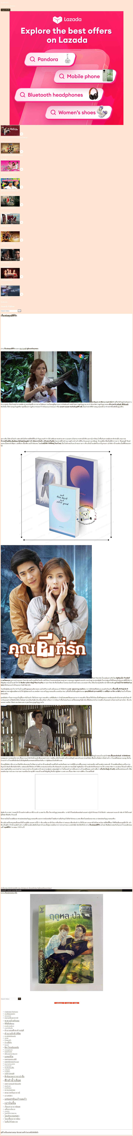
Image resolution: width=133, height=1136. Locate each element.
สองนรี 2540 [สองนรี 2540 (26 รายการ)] (7, 1086)
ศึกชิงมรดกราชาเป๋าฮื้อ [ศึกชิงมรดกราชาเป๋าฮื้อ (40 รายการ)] (14, 1076)
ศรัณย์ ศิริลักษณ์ (122, 404)
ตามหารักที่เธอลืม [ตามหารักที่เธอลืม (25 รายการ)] (9, 1028)
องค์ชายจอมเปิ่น (6, 141)
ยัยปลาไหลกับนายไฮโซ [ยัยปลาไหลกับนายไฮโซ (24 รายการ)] (10, 1064)
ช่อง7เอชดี (22, 348)
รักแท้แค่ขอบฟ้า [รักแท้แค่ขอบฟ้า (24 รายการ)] (8, 1065)
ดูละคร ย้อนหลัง (29, 888)
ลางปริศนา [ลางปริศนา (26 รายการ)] (7, 1071)
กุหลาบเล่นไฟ (5, 284)
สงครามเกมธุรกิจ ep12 (8, 208)
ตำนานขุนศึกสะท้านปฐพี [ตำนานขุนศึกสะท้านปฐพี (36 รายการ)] (14, 1030)
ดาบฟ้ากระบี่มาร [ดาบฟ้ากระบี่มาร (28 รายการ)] (9, 1026)
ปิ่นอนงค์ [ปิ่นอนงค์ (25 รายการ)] (7, 1044)
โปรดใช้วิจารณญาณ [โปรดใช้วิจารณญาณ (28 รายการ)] (10, 1113)
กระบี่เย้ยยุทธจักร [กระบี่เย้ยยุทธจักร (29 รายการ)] (10, 1014)
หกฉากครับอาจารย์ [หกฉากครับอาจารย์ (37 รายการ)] (12, 1093)
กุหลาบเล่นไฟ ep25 (7, 280)
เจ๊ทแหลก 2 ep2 (6, 226)
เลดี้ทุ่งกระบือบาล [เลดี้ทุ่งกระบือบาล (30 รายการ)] (10, 1109)
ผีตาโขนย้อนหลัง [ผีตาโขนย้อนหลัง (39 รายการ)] (12, 1047)
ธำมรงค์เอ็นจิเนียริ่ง (31, 1132)
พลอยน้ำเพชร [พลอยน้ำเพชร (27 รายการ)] (8, 1051)
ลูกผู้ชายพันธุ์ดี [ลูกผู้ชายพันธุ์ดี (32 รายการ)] (9, 1074)
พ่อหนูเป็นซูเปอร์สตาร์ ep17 (9, 173)
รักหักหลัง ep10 (6, 298)
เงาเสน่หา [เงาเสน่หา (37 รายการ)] (9, 1096)
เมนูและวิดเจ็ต (6, 10)
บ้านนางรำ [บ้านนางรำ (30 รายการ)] (8, 1040)
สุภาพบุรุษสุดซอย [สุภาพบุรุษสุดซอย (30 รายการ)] (10, 1090)
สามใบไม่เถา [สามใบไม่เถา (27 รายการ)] (8, 1088)
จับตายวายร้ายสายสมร (8, 195)
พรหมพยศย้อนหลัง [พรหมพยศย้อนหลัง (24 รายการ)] (9, 1049)
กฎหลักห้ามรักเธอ (7, 248)
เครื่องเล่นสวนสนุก (10, 1132)
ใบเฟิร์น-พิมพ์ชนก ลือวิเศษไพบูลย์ (17, 441)
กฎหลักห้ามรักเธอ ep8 (8, 243)
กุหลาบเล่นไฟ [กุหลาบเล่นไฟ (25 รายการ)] (8, 1015)
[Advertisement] (66, 332)
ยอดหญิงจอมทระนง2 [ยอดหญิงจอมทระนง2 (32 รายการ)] (12, 1062)
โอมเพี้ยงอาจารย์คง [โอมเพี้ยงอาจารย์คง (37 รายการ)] (12, 1119)
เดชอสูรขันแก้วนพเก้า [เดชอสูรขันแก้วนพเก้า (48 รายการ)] (16, 1099)
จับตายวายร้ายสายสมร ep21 (10, 190)
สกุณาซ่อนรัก (5, 267)
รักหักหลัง (4, 302)
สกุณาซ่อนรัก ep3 (6, 262)
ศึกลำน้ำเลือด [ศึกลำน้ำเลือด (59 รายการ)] (13, 1080)
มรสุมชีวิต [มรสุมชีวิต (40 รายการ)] (9, 1056)
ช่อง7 (36, 888)
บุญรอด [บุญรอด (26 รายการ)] (6, 1038)
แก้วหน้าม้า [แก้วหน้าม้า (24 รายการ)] (7, 1111)
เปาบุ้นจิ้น (4, 159)
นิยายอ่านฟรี (21, 1132)
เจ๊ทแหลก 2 (4, 230)
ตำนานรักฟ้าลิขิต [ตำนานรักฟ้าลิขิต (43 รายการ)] (13, 1033)
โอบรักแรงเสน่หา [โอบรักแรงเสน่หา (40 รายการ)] (12, 1116)
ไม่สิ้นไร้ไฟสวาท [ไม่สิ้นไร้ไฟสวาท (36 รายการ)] (11, 1122)
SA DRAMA (5, 2)
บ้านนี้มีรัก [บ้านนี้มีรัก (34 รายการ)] (8, 1043)
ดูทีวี (2, 1132)
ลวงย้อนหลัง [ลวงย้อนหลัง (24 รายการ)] (7, 1069)
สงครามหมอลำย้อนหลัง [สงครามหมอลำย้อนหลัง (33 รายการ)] (13, 1084)
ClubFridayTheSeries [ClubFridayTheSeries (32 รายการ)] (11, 1012)
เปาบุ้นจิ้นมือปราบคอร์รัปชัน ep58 (12, 155)
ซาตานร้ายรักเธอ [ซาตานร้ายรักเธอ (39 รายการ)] (12, 1021)
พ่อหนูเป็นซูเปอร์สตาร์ (8, 177)
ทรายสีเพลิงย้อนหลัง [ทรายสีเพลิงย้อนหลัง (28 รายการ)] (10, 1036)
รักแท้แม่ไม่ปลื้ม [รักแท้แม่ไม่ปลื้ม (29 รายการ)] (9, 1068)
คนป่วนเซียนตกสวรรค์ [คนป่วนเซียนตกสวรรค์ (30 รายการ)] (11, 1018)
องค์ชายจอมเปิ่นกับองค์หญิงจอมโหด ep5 (14, 137)
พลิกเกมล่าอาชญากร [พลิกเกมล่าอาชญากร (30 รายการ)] (11, 1054)
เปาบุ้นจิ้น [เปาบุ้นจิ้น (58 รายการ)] (10, 1103)
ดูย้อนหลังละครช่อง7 (45, 888)
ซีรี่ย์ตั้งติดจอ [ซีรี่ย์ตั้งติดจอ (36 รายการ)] (9, 1024)
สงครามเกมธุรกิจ (6, 212)
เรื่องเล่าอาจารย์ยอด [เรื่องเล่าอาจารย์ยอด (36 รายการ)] (12, 1107)
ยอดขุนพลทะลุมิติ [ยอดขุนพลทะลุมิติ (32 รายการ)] (11, 1059)
